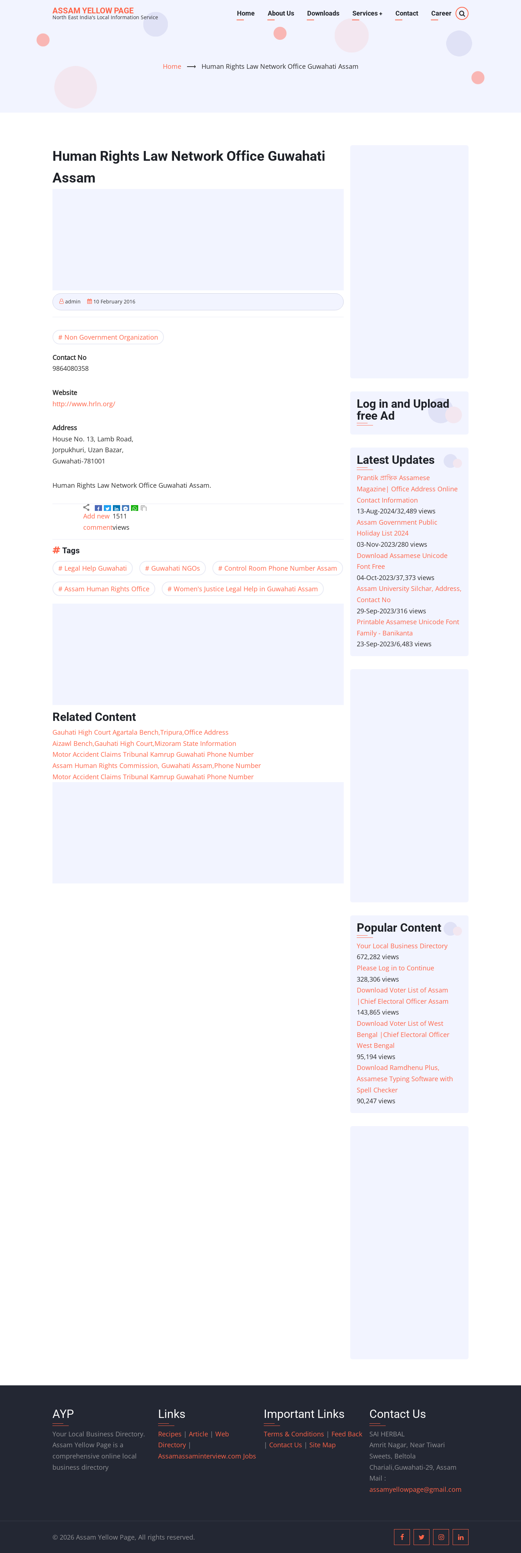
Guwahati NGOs (175, 568)
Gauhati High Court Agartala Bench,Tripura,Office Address (140, 732)
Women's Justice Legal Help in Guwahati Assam (246, 588)
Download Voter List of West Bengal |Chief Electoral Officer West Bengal (403, 1034)
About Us (280, 13)
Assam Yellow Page (93, 10)
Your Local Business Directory (402, 945)
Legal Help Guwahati (95, 568)
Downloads (323, 13)
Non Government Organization (111, 337)
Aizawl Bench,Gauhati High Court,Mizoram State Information (144, 743)
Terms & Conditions (294, 1434)
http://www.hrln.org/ (83, 403)
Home (245, 13)
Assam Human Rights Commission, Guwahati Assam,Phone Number (156, 765)
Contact (406, 13)
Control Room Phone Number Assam (280, 568)
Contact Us (285, 1444)
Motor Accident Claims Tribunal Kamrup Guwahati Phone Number (153, 754)
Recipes (170, 1434)
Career (441, 13)
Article (199, 1434)
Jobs (249, 1456)
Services (367, 13)
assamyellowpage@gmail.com (415, 1489)
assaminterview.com (200, 1456)
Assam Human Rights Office (106, 588)
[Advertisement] (200, 240)
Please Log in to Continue (395, 968)
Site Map (322, 1444)
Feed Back (346, 1434)
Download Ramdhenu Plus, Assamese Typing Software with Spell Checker (405, 1078)
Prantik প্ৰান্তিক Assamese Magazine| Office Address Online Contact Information (407, 488)
